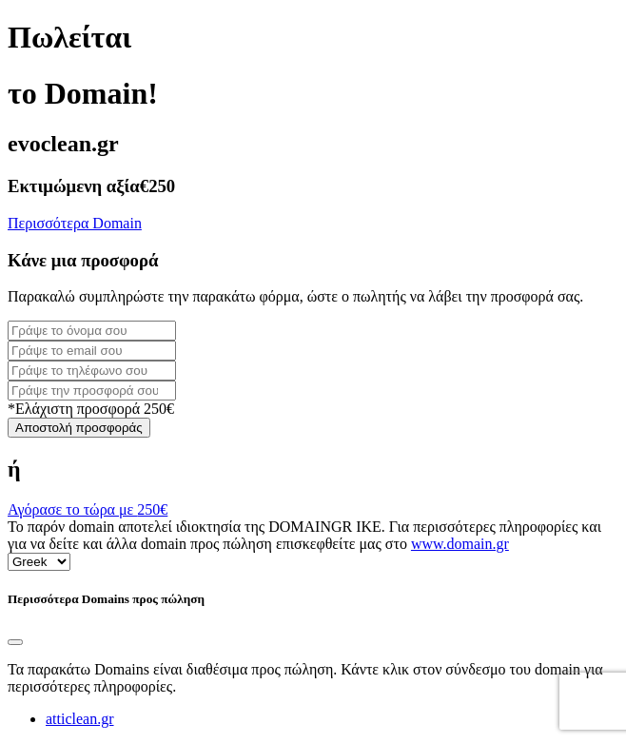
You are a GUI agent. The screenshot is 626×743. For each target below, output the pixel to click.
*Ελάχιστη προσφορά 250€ (91, 409)
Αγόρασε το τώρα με (87, 509)
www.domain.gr (460, 544)
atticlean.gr (80, 719)
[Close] (15, 642)
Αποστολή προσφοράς (79, 427)
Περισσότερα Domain (75, 223)
